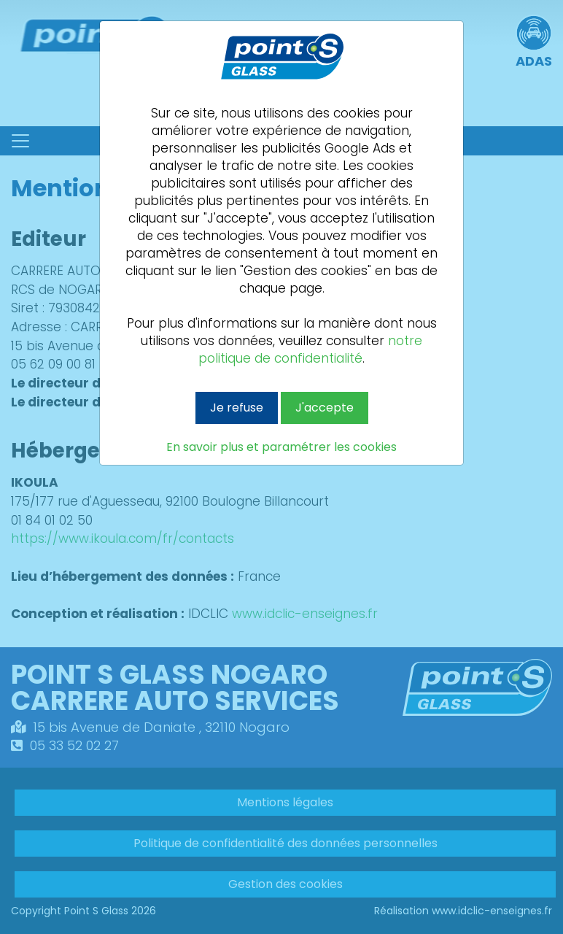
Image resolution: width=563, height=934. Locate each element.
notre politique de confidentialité (310, 349)
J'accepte (324, 407)
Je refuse (236, 407)
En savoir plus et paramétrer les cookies (281, 447)
